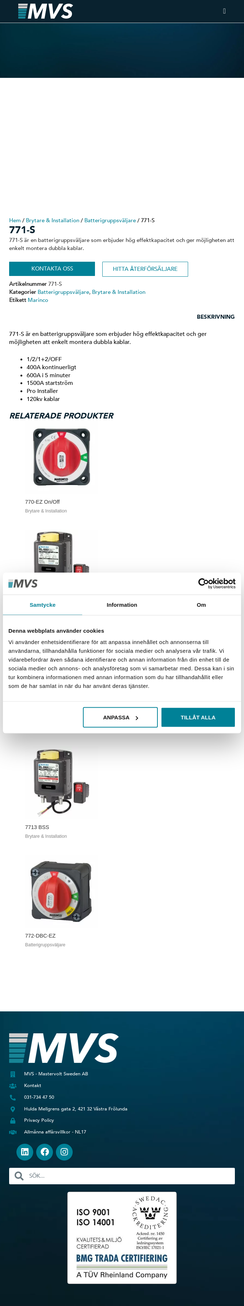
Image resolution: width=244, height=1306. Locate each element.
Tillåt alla (198, 717)
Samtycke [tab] (43, 604)
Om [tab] (201, 604)
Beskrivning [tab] (216, 317)
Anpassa (120, 717)
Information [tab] (122, 604)
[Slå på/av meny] (224, 11)
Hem (15, 220)
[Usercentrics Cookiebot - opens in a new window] (204, 583)
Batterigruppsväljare (110, 220)
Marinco (38, 300)
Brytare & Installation (52, 220)
